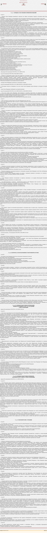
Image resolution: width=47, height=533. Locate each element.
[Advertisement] (24, 9)
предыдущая (4, 3)
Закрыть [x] (45, 530)
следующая (43, 3)
